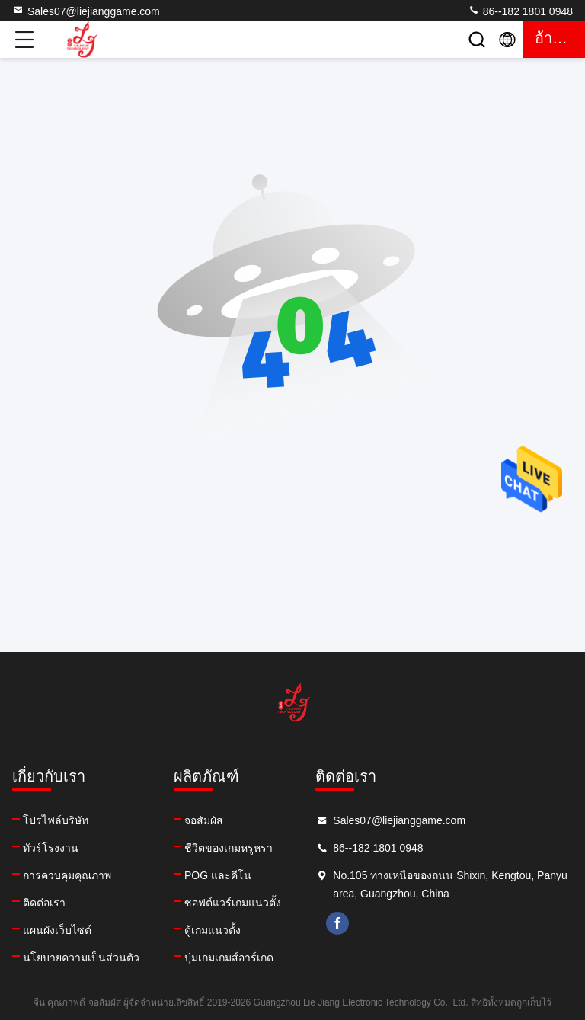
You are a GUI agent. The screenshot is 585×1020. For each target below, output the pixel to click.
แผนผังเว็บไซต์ (57, 930)
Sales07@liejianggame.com (86, 11)
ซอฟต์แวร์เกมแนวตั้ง (232, 903)
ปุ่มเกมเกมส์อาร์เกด (228, 957)
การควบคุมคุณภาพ (67, 875)
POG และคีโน (217, 875)
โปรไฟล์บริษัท (55, 820)
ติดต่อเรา (44, 903)
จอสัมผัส (203, 820)
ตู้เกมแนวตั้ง (212, 930)
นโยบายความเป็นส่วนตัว (81, 957)
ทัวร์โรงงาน (50, 848)
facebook (337, 923)
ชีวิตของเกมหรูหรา (228, 848)
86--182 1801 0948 (520, 11)
